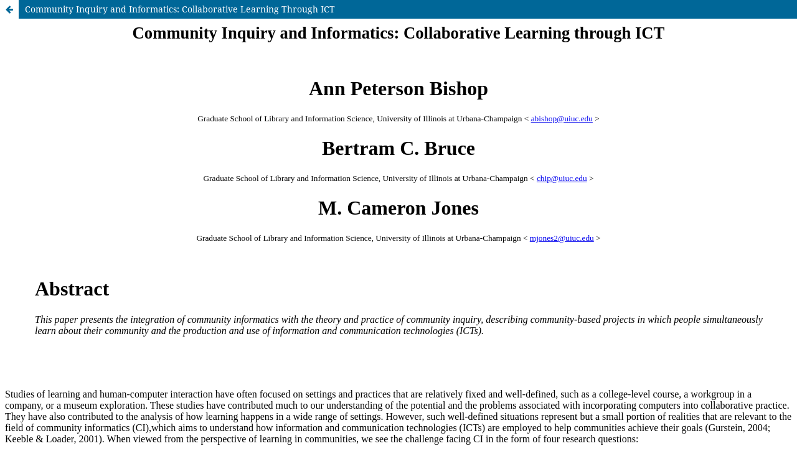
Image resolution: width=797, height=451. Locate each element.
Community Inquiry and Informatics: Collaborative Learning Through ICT (180, 9)
